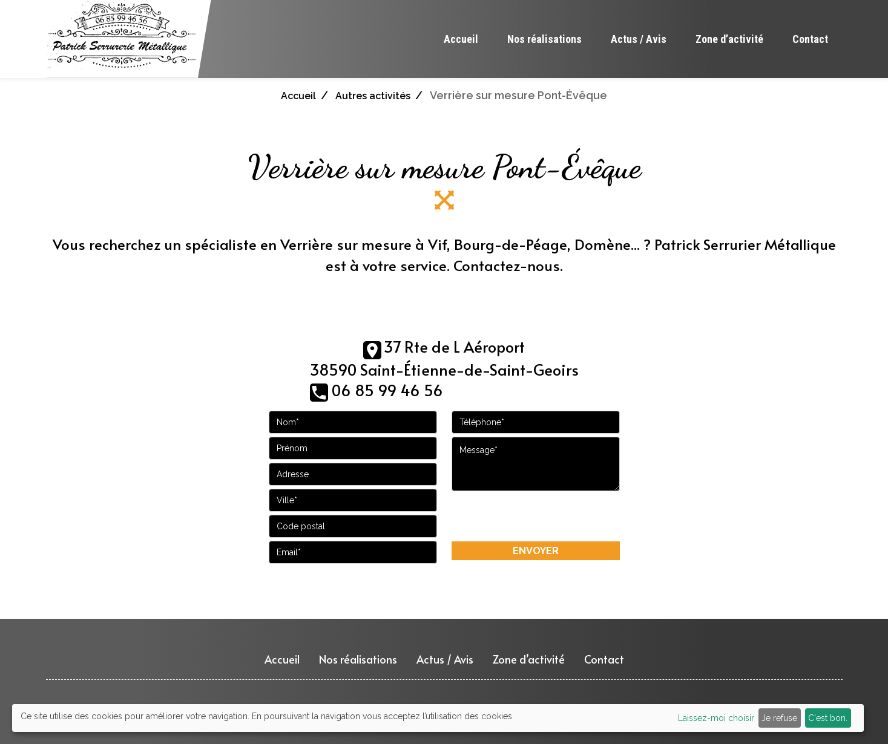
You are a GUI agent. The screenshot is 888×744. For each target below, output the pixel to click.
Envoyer (536, 550)
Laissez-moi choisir (716, 718)
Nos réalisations (544, 39)
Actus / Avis (638, 39)
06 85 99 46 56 (387, 389)
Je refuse (779, 718)
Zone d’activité (729, 39)
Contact (810, 39)
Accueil (461, 39)
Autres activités (372, 96)
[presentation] (536, 516)
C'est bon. (827, 718)
